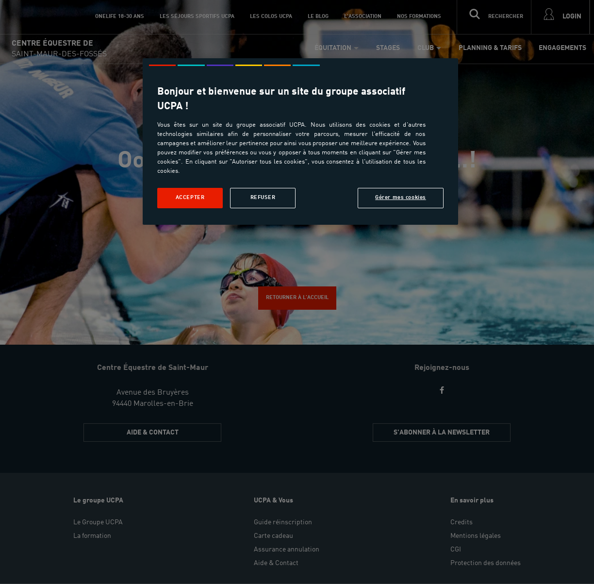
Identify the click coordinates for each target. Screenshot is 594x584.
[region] (300, 141)
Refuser (263, 197)
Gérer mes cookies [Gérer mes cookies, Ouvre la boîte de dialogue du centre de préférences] (400, 197)
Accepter (190, 197)
